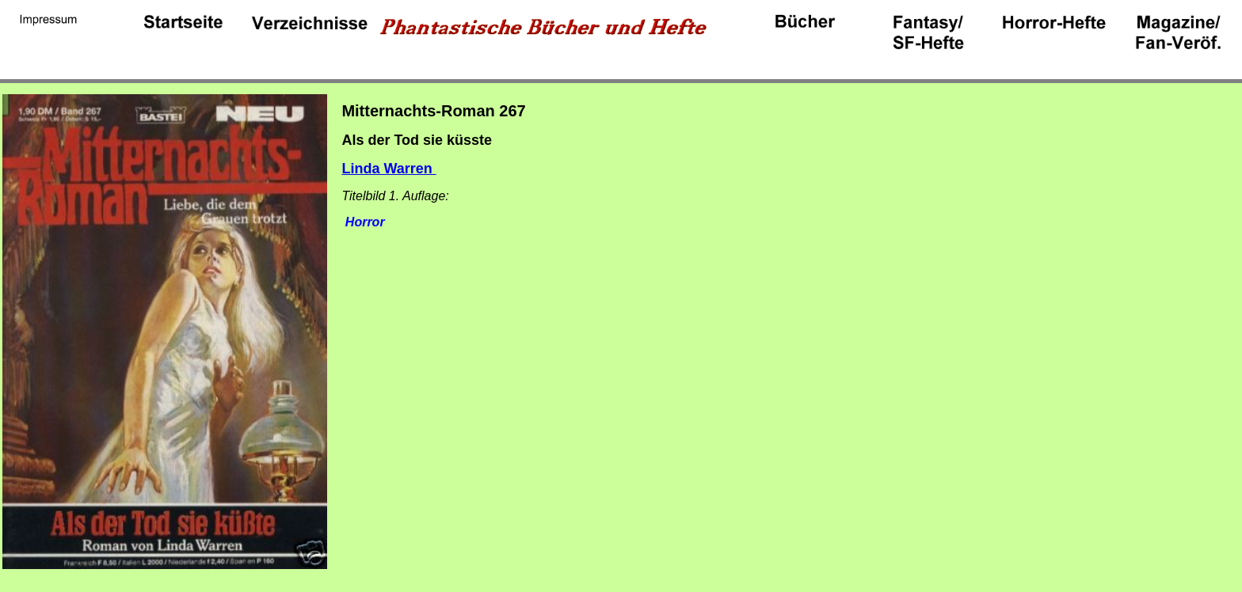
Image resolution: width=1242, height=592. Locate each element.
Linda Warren (388, 168)
